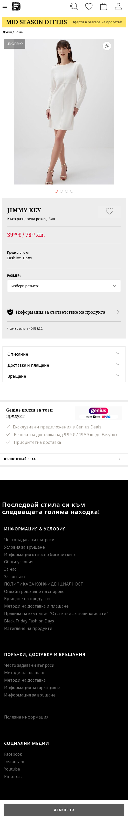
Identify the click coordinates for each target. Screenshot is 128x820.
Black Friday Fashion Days (29, 621)
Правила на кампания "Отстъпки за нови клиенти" (56, 613)
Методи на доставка (25, 680)
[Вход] (118, 6)
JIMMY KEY (24, 210)
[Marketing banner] (64, 19)
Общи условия (18, 562)
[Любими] (88, 6)
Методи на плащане (25, 672)
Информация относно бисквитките (40, 554)
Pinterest (13, 776)
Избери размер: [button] (64, 285)
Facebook (13, 754)
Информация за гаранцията (32, 687)
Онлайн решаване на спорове (34, 591)
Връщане (16, 376)
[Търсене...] (74, 6)
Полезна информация (26, 717)
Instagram (14, 761)
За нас (10, 569)
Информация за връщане (30, 695)
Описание (17, 354)
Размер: (14, 275)
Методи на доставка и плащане (36, 606)
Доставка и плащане (28, 365)
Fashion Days (19, 257)
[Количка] (103, 6)
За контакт (15, 576)
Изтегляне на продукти (28, 628)
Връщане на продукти (27, 598)
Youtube (12, 769)
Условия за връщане (24, 547)
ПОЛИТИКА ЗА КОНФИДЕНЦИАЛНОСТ (43, 584)
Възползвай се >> (64, 459)
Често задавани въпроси (29, 539)
